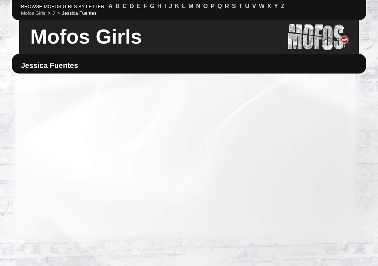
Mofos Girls (86, 36)
